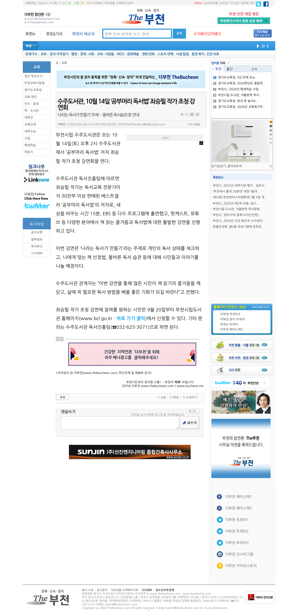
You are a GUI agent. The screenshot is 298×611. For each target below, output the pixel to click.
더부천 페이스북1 (238, 497)
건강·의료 (213, 54)
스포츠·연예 (165, 54)
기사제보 (96, 3)
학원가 (28, 152)
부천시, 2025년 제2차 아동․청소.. (235, 203)
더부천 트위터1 (237, 520)
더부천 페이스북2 (231, 329)
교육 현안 (30, 96)
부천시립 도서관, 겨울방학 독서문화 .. (238, 209)
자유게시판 (247, 3)
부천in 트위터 (229, 324)
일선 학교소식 (33, 76)
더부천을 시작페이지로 (118, 3)
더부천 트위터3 (230, 314)
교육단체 (30, 124)
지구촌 (234, 3)
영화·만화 (148, 54)
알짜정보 (37, 239)
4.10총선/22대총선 (207, 34)
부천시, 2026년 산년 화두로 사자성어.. (238, 220)
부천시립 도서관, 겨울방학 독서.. (237, 95)
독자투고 (37, 246)
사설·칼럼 (182, 54)
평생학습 (30, 145)
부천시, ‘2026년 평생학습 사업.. (236, 89)
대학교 (28, 117)
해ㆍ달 (85, 3)
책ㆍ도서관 (31, 110)
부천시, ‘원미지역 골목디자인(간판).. (237, 215)
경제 (83, 54)
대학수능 (30, 131)
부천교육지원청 (34, 83)
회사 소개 (87, 590)
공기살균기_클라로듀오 (226, 166)
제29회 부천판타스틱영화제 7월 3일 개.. (239, 197)
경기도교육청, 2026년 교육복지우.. (239, 106)
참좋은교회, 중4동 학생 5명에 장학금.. (238, 226)
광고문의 (102, 590)
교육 (100, 54)
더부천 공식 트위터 (232, 319)
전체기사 (31, 54)
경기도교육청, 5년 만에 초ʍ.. (235, 77)
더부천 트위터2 (237, 531)
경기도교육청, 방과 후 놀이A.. (235, 101)
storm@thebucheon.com (150, 124)
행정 (74, 54)
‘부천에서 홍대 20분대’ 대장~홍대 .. (236, 191)
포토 (44, 54)
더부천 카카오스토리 (240, 566)
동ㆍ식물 (73, 3)
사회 (91, 54)
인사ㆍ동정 (31, 103)
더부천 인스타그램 (239, 554)
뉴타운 (224, 3)
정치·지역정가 (58, 54)
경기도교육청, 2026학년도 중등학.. (239, 83)
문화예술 (133, 54)
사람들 (109, 54)
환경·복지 (198, 54)
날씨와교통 (211, 3)
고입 (27, 138)
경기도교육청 (33, 90)
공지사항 (37, 232)
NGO (120, 54)
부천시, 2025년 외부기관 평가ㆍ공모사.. (239, 185)
